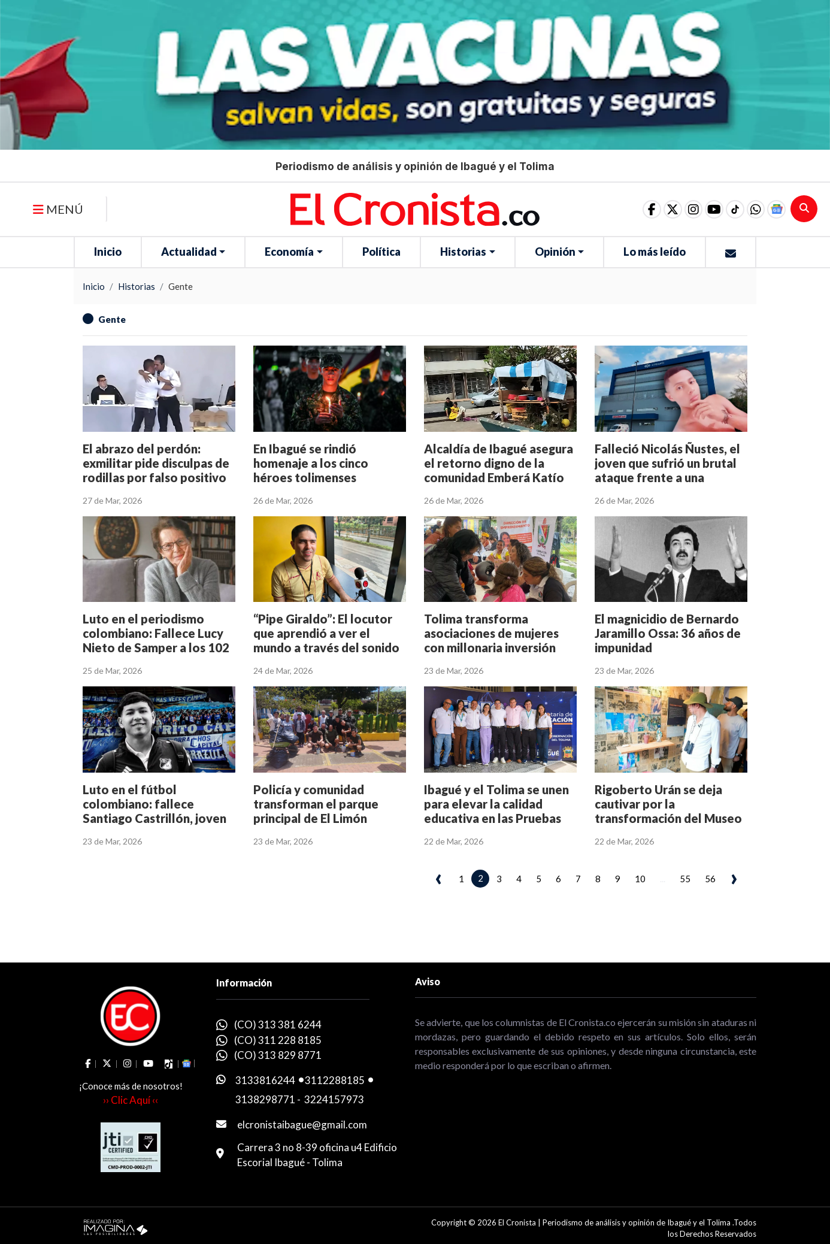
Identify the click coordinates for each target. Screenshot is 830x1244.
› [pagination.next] (734, 876)
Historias (463, 251)
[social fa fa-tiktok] (724, 209)
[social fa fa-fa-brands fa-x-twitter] (648, 209)
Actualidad (189, 251)
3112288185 (335, 1080)
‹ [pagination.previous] (439, 876)
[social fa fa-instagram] (673, 209)
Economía (289, 251)
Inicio (108, 251)
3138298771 (265, 1099)
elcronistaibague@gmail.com (302, 1124)
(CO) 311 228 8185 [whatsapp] (278, 1040)
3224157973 (334, 1099)
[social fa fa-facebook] (623, 209)
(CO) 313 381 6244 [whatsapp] (278, 1024)
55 (685, 878)
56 (710, 878)
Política (381, 251)
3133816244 (265, 1080)
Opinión (555, 251)
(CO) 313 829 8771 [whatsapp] (278, 1055)
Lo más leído (654, 251)
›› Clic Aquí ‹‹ (130, 1100)
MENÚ (58, 209)
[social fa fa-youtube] (698, 209)
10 (640, 878)
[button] (749, 209)
